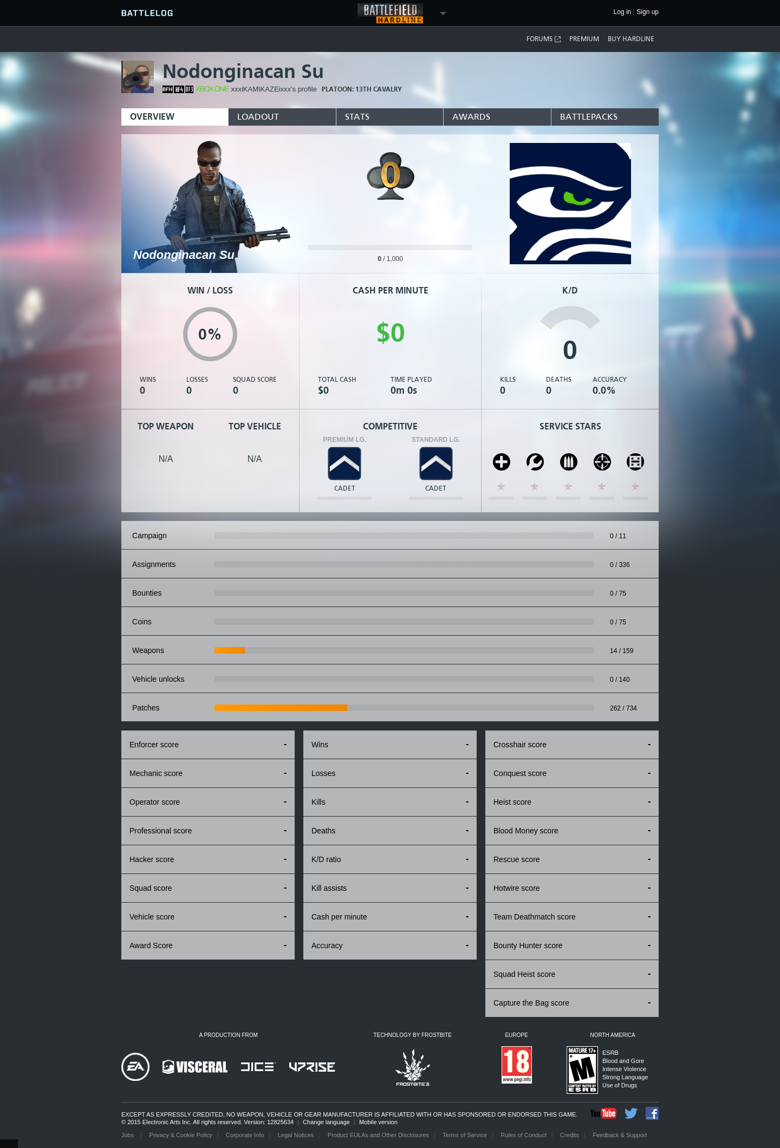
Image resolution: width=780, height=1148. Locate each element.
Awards (471, 117)
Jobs (128, 1135)
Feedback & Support (620, 1135)
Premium (584, 39)
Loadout (258, 117)
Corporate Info (245, 1135)
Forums (544, 39)
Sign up (647, 12)
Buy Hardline (631, 39)
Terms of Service (465, 1135)
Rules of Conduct (523, 1135)
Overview (152, 117)
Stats (357, 117)
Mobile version (378, 1122)
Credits (569, 1135)
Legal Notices (296, 1135)
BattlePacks (589, 117)
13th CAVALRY (378, 89)
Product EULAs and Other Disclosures (378, 1135)
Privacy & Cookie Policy (181, 1135)
